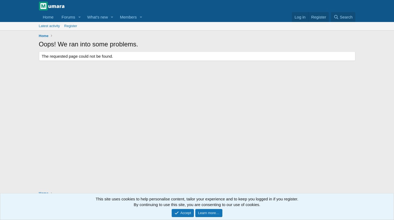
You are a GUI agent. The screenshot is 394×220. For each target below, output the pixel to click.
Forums (68, 17)
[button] (79, 17)
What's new (97, 17)
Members (128, 17)
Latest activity (49, 26)
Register (70, 26)
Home (48, 17)
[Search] (343, 17)
